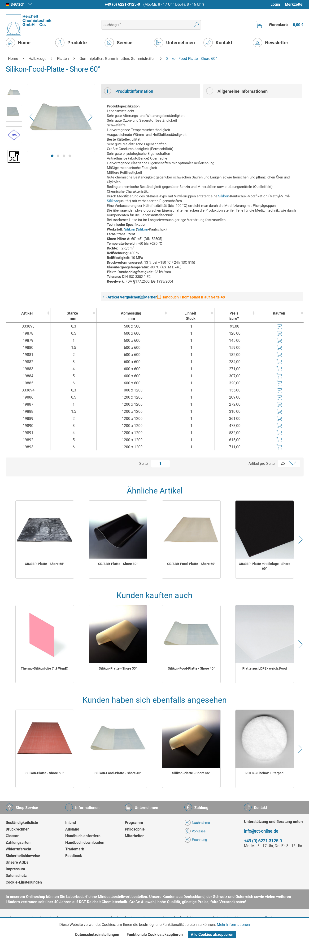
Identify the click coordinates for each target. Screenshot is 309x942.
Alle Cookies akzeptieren (212, 934)
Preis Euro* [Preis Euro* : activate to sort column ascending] (234, 316)
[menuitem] (277, 4)
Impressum (15, 869)
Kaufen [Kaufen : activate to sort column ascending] (279, 313)
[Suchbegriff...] (151, 25)
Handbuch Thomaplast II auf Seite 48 (191, 297)
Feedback (73, 855)
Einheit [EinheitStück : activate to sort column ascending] (190, 316)
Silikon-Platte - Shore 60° (45, 773)
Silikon (223, 196)
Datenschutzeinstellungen (97, 934)
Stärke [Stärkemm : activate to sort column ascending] (72, 316)
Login (275, 4)
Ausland (72, 829)
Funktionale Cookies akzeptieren (155, 934)
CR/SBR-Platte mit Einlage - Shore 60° (264, 566)
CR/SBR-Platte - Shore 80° (118, 564)
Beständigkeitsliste (22, 822)
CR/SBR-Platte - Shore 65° (44, 564)
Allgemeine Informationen (237, 90)
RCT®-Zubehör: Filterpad (264, 773)
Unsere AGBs (17, 862)
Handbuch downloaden (84, 842)
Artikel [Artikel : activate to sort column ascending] (27, 313)
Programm (134, 822)
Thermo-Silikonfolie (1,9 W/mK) (44, 668)
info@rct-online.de (261, 831)
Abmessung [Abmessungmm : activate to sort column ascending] (131, 316)
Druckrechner (17, 829)
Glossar (12, 836)
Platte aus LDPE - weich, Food (264, 668)
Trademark (74, 849)
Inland (70, 822)
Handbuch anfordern (82, 836)
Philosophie (135, 829)
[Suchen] (196, 25)
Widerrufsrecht (18, 849)
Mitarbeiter (134, 836)
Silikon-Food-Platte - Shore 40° (191, 668)
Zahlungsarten (18, 842)
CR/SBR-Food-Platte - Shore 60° (191, 564)
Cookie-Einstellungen (24, 882)
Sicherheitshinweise (23, 855)
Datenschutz (16, 875)
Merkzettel (294, 4)
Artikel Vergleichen (121, 297)
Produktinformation (128, 90)
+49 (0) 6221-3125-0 (122, 4)
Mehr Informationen (233, 924)
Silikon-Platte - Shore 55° (118, 668)
